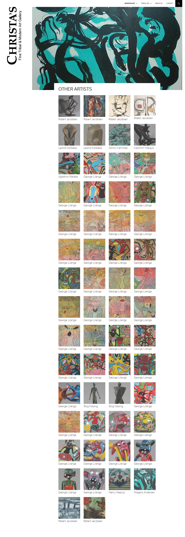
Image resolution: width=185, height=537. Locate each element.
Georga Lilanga (67, 492)
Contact (169, 3)
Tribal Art (145, 3)
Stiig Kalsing (91, 406)
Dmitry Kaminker (118, 148)
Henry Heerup (117, 492)
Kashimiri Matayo (144, 148)
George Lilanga (92, 176)
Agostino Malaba (68, 176)
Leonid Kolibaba (67, 148)
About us (159, 3)
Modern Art (130, 3)
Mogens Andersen (144, 492)
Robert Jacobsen (67, 119)
